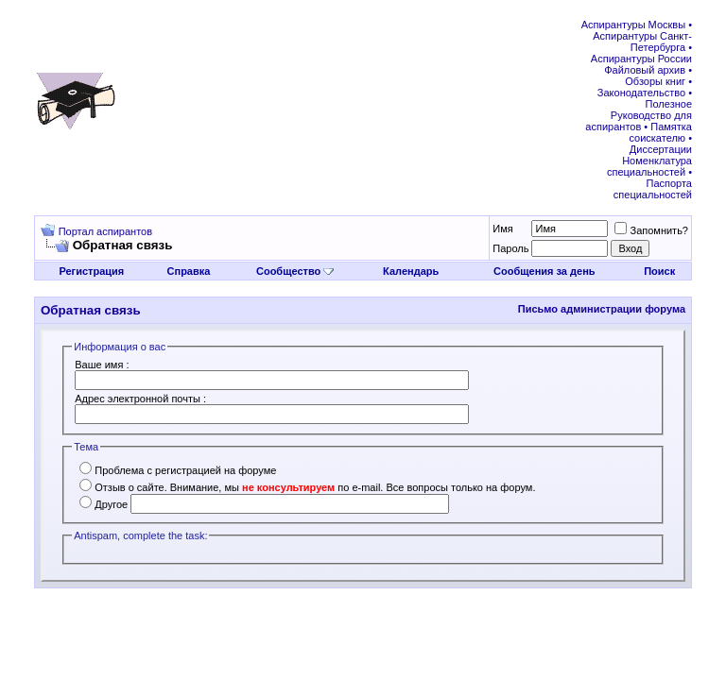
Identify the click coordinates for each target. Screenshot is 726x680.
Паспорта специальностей (653, 189)
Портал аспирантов (105, 231)
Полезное (669, 104)
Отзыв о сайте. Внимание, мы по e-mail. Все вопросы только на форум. (307, 487)
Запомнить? (651, 230)
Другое (103, 504)
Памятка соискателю (660, 132)
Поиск (659, 271)
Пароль (510, 248)
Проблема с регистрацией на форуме (177, 470)
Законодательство (641, 92)
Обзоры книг (655, 81)
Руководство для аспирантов (638, 121)
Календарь (411, 271)
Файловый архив (644, 70)
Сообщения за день (544, 271)
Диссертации (661, 149)
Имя (502, 228)
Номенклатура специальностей (649, 166)
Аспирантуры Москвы (633, 24)
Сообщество (295, 271)
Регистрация (91, 271)
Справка (189, 271)
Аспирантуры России (641, 58)
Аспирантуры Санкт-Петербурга (642, 41)
